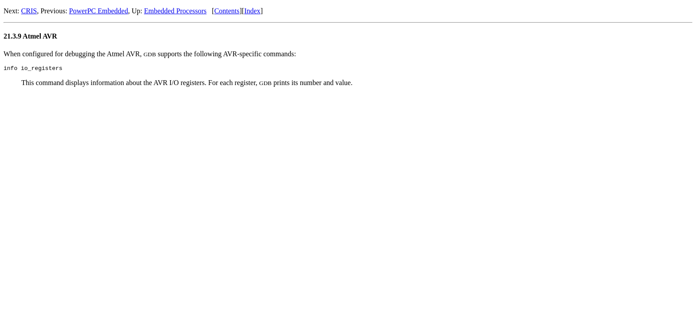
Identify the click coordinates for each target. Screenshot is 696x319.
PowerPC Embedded (98, 11)
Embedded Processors (175, 11)
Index (252, 11)
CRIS (29, 11)
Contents (227, 11)
